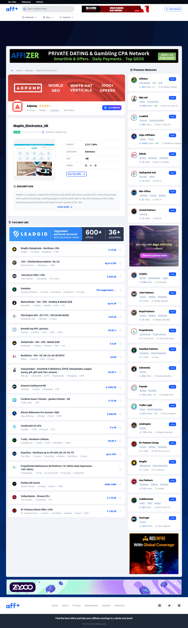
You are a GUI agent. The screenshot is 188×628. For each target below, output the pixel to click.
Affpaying (26, 2)
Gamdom (25, 288)
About (65, 605)
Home (18, 70)
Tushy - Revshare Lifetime (35, 439)
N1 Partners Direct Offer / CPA (37, 509)
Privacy (76, 605)
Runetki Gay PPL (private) (34, 328)
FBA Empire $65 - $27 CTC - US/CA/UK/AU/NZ (45, 315)
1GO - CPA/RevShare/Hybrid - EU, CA (40, 261)
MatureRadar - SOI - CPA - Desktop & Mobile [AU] (46, 302)
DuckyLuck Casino (30, 482)
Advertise (119, 605)
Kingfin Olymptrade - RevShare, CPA (40, 248)
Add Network (91, 605)
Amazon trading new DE (33, 385)
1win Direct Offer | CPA (33, 275)
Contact (106, 605)
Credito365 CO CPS (31, 425)
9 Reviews (54, 110)
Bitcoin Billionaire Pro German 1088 (40, 412)
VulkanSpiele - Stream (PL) (35, 496)
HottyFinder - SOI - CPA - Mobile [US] (40, 342)
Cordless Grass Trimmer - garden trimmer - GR (45, 399)
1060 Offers (69, 110)
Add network (173, 9)
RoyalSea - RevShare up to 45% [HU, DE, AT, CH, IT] (47, 452)
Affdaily (39, 2)
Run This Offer (76, 174)
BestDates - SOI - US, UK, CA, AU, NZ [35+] (42, 355)
